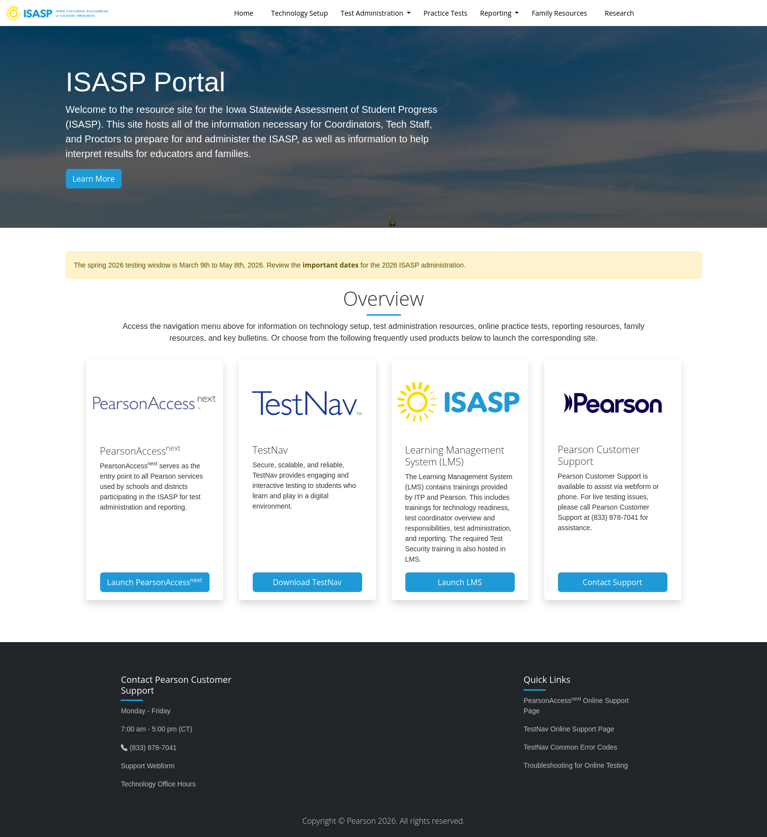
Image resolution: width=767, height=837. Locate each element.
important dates (331, 265)
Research (619, 13)
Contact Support (612, 582)
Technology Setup (299, 13)
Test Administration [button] (373, 13)
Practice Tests (445, 13)
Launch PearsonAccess (154, 582)
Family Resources (559, 13)
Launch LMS (460, 582)
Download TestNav (307, 582)
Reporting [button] (496, 13)
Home (244, 13)
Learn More (94, 178)
